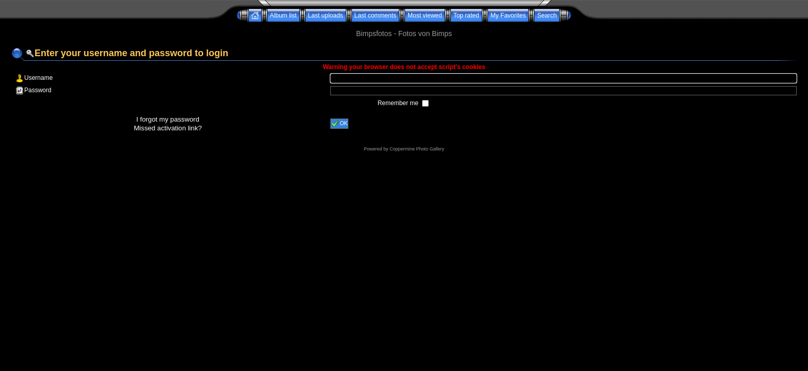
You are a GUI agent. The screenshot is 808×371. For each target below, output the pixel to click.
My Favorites (508, 15)
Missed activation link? (168, 128)
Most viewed (425, 15)
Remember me (399, 103)
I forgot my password (167, 119)
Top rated (466, 15)
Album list (283, 15)
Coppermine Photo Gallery (417, 148)
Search (547, 15)
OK (339, 124)
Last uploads (325, 15)
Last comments (375, 15)
